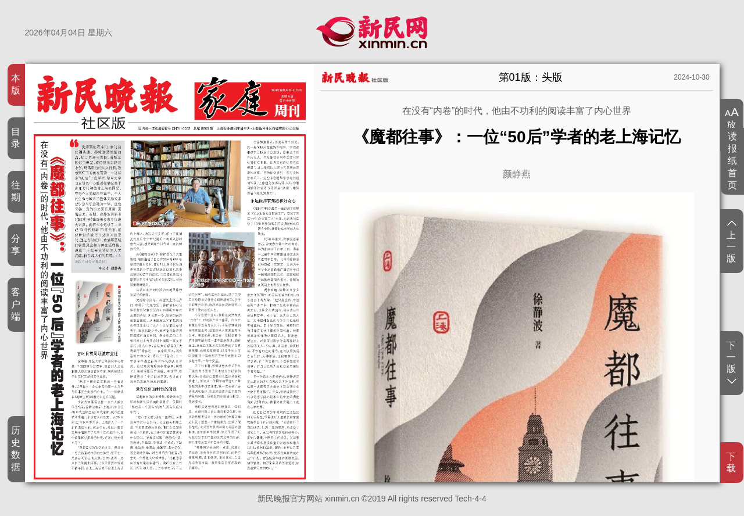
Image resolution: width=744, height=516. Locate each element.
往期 (16, 191)
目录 (16, 138)
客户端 (16, 304)
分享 (16, 245)
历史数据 (16, 448)
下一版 (731, 362)
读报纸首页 (733, 160)
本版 (16, 84)
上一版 (731, 242)
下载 (731, 462)
